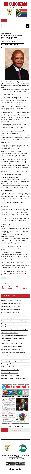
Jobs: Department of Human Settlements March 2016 (14, 335)
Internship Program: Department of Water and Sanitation (14, 329)
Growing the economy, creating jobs (9, 327)
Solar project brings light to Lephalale (10, 369)
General (3, 278)
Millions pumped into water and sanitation (11, 355)
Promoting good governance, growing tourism (12, 361)
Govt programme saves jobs (8, 324)
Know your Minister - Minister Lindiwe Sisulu (12, 343)
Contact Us (10, 455)
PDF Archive (23, 455)
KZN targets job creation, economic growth (11, 346)
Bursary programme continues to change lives (12, 303)
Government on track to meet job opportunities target (14, 321)
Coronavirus (16, 455)
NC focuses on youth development (9, 358)
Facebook (10, 287)
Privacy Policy (12, 457)
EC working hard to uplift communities (10, 312)
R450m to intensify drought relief (9, 367)
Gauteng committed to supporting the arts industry (13, 315)
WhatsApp (25, 287)
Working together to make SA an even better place (13, 378)
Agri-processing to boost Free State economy (12, 300)
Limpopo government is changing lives (10, 349)
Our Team (4, 455)
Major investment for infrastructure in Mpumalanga (13, 352)
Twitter (18, 287)
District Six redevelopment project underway (12, 309)
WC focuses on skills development (9, 372)
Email (2, 287)
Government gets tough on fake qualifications (12, 318)
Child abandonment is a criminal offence (10, 306)
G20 (28, 455)
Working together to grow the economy (10, 375)
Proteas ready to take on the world (9, 364)
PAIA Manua (19, 457)
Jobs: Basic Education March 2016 (9, 332)
